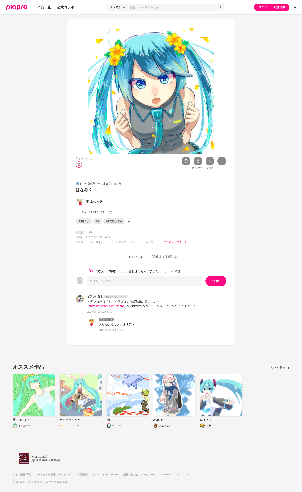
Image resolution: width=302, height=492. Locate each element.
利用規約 (83, 474)
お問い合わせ (130, 474)
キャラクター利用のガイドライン (54, 474)
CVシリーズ (149, 474)
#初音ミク (84, 221)
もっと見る (279, 367)
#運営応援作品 (113, 221)
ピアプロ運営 (95, 296)
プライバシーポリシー (105, 474)
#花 (97, 221)
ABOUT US (182, 474)
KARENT (166, 474)
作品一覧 (44, 7)
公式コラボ (65, 7)
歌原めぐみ (106, 319)
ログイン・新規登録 (271, 7)
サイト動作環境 (22, 474)
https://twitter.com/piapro (107, 306)
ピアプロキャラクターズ (172, 242)
